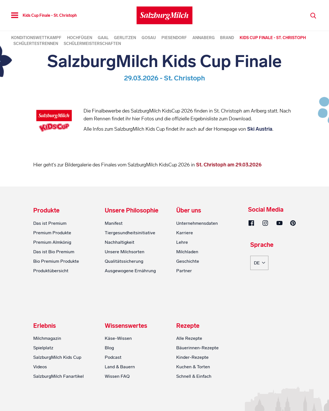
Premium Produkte (52, 256)
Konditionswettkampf (36, 37)
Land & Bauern (120, 391)
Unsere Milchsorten (124, 275)
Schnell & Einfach (193, 400)
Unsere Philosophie (131, 234)
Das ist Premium (49, 247)
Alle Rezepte (189, 362)
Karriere (184, 256)
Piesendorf (174, 37)
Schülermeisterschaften (92, 43)
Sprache (261, 269)
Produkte (46, 234)
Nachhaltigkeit (119, 266)
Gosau (149, 37)
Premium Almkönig (52, 266)
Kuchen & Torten (193, 391)
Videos (40, 391)
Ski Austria (138, 145)
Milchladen (187, 275)
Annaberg (203, 37)
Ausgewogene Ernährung (130, 294)
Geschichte (187, 285)
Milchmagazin (47, 362)
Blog (109, 372)
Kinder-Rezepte (192, 381)
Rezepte (187, 349)
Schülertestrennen (35, 43)
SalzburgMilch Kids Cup (57, 381)
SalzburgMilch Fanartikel (58, 400)
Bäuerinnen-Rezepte (197, 372)
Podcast (113, 381)
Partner (184, 294)
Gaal (103, 37)
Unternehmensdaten (197, 247)
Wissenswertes (126, 349)
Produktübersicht (50, 294)
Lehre (182, 266)
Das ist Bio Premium (53, 275)
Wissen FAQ (117, 400)
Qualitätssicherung (124, 285)
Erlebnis (44, 349)
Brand (227, 37)
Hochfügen (79, 37)
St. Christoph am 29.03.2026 (228, 189)
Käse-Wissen (118, 362)
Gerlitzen (125, 37)
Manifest (114, 247)
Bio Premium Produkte (56, 285)
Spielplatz (43, 372)
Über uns (188, 234)
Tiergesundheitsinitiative (130, 256)
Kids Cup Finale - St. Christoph (273, 37)
